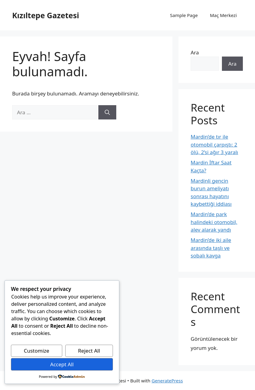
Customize (36, 350)
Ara (195, 52)
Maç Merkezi (223, 15)
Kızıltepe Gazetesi (45, 15)
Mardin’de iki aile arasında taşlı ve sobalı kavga (211, 247)
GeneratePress (167, 381)
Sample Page (184, 15)
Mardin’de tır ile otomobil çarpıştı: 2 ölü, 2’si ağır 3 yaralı (214, 144)
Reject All (89, 350)
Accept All (61, 364)
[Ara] (107, 112)
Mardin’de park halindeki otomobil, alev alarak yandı (214, 222)
